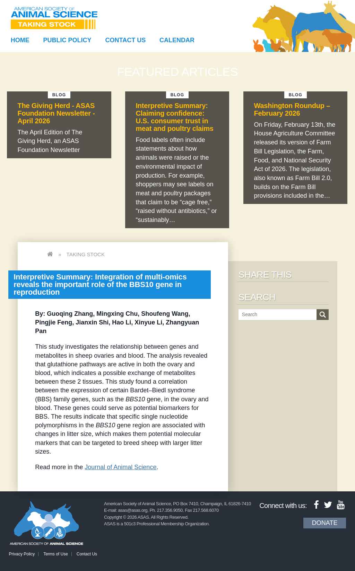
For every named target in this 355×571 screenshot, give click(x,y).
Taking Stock (86, 254)
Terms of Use (55, 554)
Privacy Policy (22, 554)
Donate (325, 522)
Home (20, 40)
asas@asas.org (133, 510)
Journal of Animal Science (120, 467)
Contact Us (125, 40)
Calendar (176, 40)
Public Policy (67, 40)
